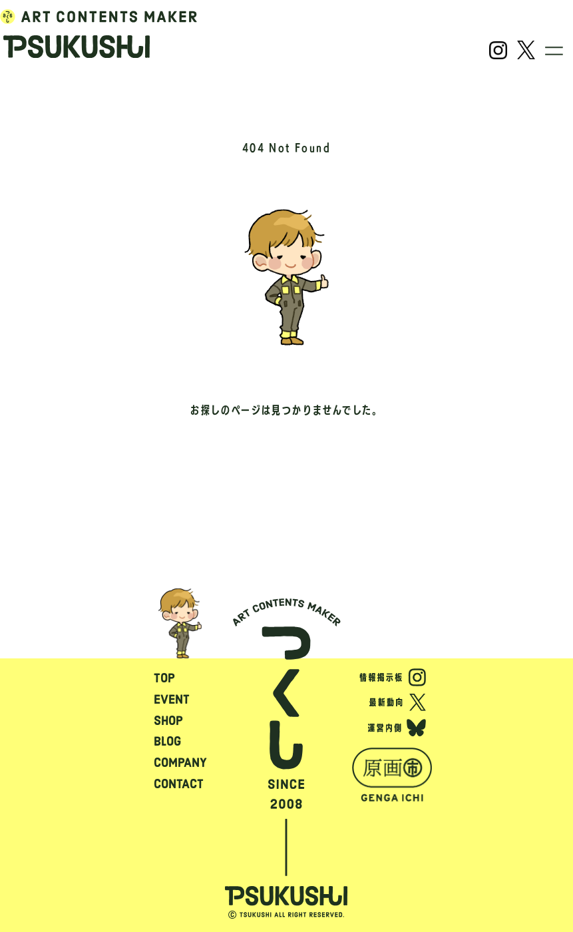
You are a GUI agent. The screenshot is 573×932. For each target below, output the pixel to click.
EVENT (172, 699)
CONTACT (179, 784)
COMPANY (180, 762)
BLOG (167, 741)
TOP (164, 678)
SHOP (168, 720)
